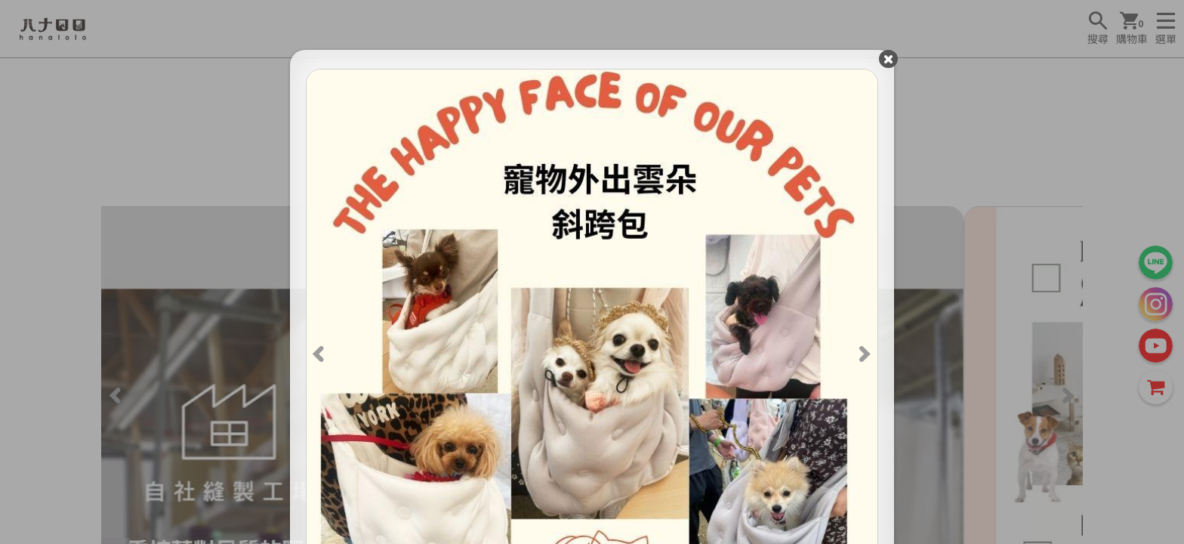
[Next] (860, 356)
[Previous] (324, 356)
